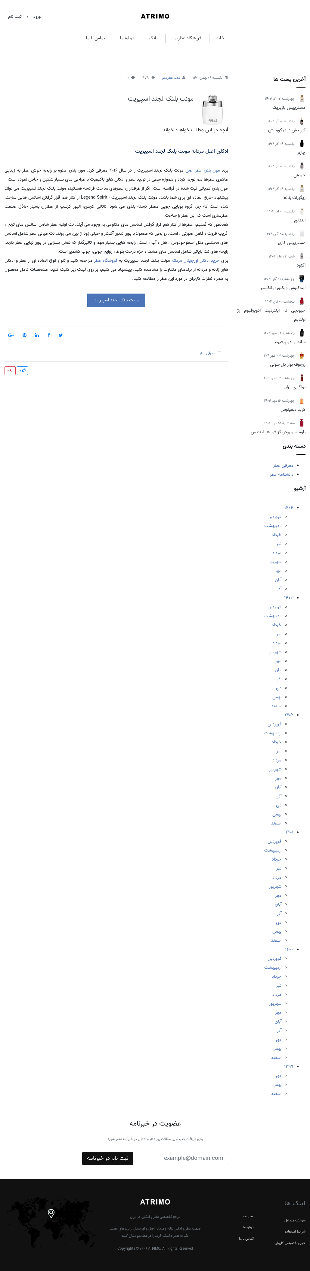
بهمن (276, 697)
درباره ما (127, 38)
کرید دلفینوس (293, 409)
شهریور (275, 561)
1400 (289, 949)
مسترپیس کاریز (291, 242)
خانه (220, 38)
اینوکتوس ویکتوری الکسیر (282, 287)
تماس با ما (95, 38)
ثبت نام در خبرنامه (107, 1158)
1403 (288, 598)
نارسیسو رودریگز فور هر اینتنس (278, 432)
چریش (299, 175)
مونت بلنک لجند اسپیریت (161, 98)
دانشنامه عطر (281, 474)
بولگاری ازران (294, 387)
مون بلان (212, 170)
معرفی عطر (283, 465)
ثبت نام (15, 16)
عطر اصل (193, 170)
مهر (278, 571)
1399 (288, 1066)
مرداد (276, 552)
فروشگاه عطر (105, 260)
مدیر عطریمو (171, 78)
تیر (278, 543)
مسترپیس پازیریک (288, 107)
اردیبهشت (272, 525)
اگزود (301, 265)
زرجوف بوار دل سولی (287, 364)
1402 (289, 715)
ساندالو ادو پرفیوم (289, 342)
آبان (278, 580)
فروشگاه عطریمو (186, 38)
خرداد (276, 534)
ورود (37, 16)
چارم (301, 152)
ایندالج (299, 220)
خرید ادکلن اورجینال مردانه (196, 260)
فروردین (274, 516)
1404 (288, 507)
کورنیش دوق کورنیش (286, 130)
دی (278, 688)
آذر (279, 589)
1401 (289, 832)
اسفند (276, 706)
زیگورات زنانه (294, 197)
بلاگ (153, 38)
